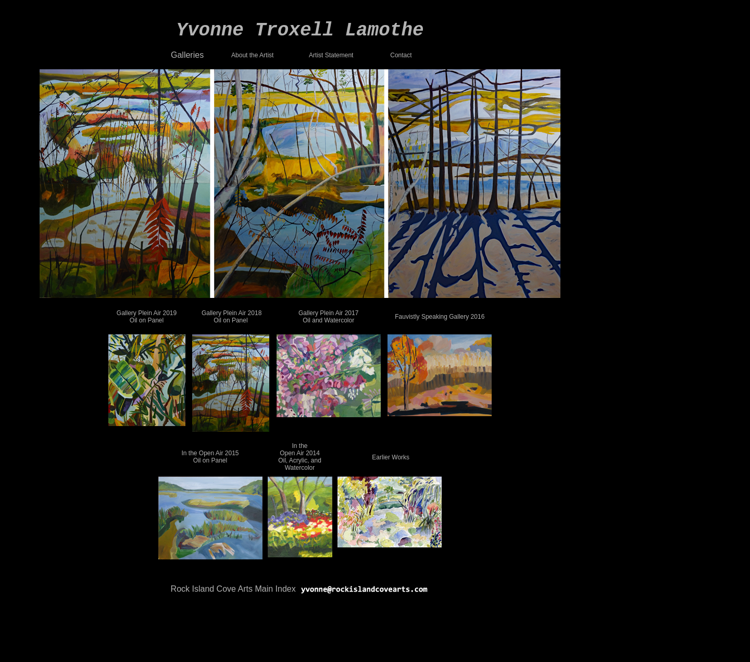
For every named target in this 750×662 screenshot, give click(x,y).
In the (299, 445)
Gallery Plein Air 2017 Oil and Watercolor (328, 316)
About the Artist (252, 55)
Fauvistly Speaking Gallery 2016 (439, 316)
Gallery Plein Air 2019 (147, 313)
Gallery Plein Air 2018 (231, 313)
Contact (400, 55)
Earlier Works (390, 457)
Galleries (187, 55)
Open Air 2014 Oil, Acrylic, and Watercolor (299, 460)
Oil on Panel (147, 320)
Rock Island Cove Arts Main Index (233, 588)
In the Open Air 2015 (210, 453)
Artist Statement (331, 55)
